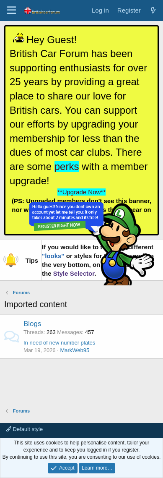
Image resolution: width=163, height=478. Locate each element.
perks (66, 166)
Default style (24, 429)
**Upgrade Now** (81, 192)
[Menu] (11, 10)
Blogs (32, 324)
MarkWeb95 (74, 350)
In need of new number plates (59, 343)
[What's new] (153, 10)
